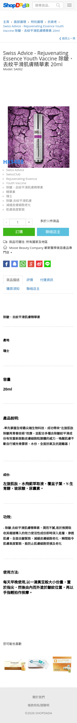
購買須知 (13, 288)
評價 (29, 280)
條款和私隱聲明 (38, 705)
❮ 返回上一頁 (67, 38)
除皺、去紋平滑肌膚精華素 (24, 187)
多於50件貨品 (49, 221)
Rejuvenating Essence (21, 179)
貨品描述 (13, 280)
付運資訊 (46, 280)
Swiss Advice (15, 170)
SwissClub (13, 174)
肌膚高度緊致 (15, 209)
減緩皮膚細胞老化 (18, 205)
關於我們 (38, 697)
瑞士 (9, 196)
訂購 (19, 231)
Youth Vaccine (16, 183)
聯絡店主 (53, 231)
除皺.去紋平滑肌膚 (19, 201)
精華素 (10, 192)
